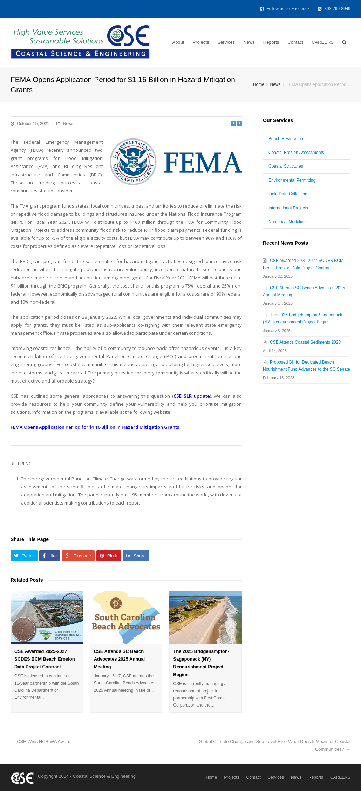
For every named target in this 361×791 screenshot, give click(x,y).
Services (226, 42)
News (249, 42)
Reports (271, 42)
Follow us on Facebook (285, 8)
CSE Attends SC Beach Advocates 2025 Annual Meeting (119, 659)
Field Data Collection (287, 193)
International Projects (288, 207)
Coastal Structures (285, 166)
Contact (295, 42)
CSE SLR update (191, 396)
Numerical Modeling (287, 221)
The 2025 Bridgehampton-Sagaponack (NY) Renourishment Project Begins (201, 663)
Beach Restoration (285, 138)
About (178, 42)
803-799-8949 (334, 8)
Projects (200, 42)
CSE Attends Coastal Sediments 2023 (305, 342)
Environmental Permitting (291, 180)
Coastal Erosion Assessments (296, 152)
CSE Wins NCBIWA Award (43, 741)
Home (211, 777)
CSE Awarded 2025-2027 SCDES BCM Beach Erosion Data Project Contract (44, 659)
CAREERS (323, 42)
